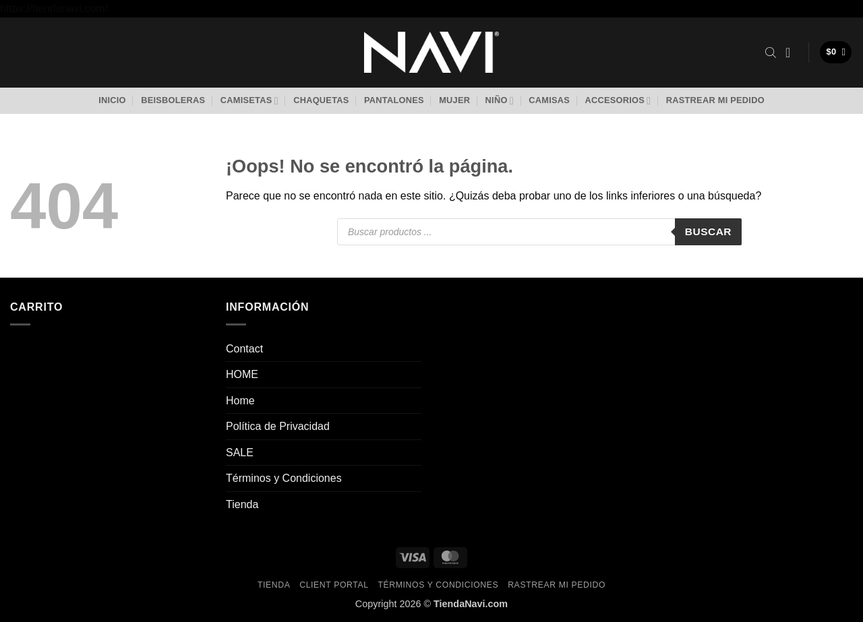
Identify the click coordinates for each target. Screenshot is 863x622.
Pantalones (394, 100)
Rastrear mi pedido (715, 100)
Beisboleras (173, 100)
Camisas (549, 100)
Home (240, 400)
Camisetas (249, 100)
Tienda (242, 504)
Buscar (708, 231)
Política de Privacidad (278, 426)
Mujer (454, 100)
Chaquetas (321, 100)
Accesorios (618, 100)
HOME (242, 374)
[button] (792, 52)
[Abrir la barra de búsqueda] (770, 52)
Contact (244, 348)
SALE (240, 452)
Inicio (112, 100)
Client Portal (333, 585)
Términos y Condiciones (284, 478)
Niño (499, 100)
